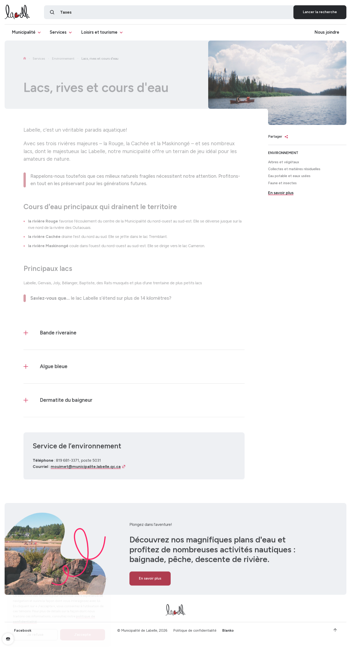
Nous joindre (326, 32)
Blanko (228, 632)
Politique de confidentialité (194, 632)
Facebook (22, 632)
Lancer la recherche (320, 12)
